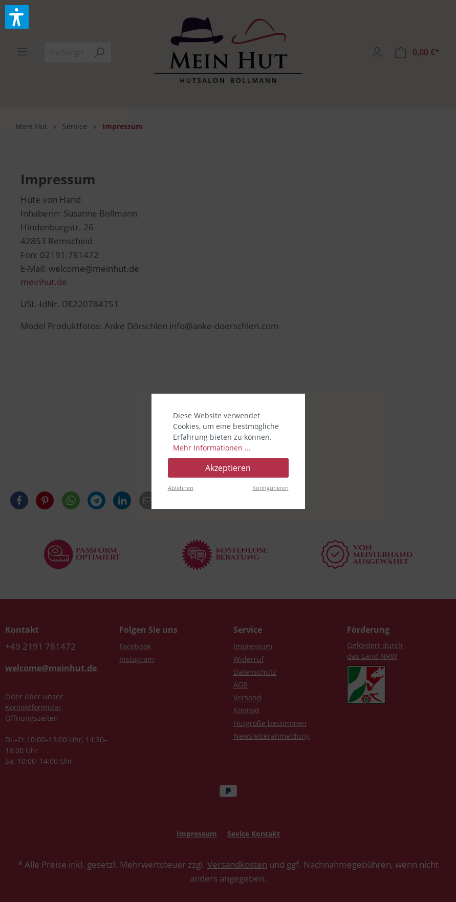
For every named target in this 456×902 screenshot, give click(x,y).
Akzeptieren (228, 468)
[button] (17, 17)
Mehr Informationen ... (212, 448)
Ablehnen (180, 487)
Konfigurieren (270, 487)
